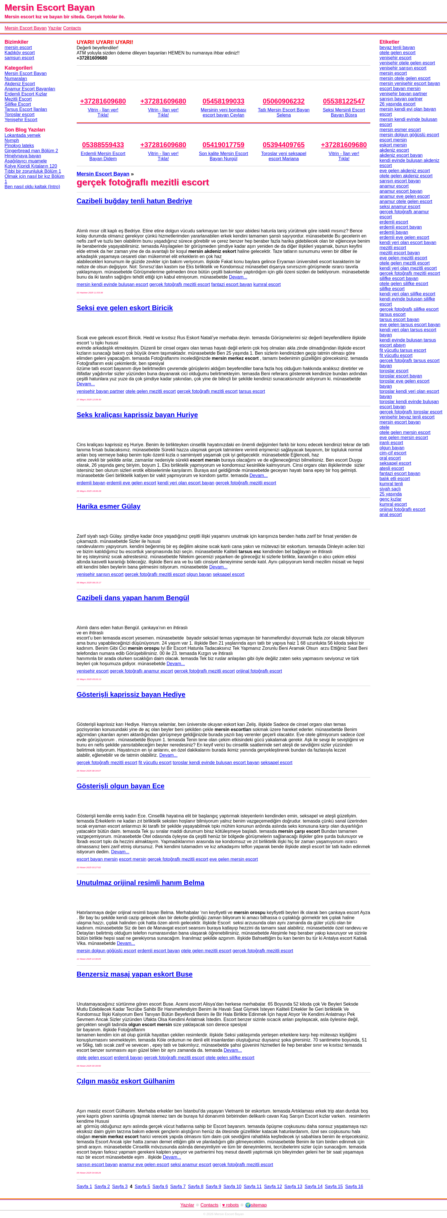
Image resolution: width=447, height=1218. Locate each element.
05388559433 (103, 145)
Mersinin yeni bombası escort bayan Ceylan (223, 112)
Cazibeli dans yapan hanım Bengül (133, 598)
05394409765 (284, 145)
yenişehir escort (93, 671)
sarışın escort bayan (97, 1164)
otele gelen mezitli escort (150, 391)
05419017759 (224, 145)
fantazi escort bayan (231, 284)
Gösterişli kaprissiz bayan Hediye (131, 694)
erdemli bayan (91, 482)
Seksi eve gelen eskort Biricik (125, 308)
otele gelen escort (95, 1057)
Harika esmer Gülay (109, 506)
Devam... (238, 277)
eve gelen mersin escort (234, 859)
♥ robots (230, 1205)
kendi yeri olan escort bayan (186, 482)
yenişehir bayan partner (100, 391)
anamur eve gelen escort (144, 1164)
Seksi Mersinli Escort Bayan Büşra (344, 112)
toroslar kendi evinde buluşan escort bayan (216, 762)
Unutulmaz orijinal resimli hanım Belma (140, 882)
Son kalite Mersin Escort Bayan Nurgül (223, 156)
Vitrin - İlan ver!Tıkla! (103, 112)
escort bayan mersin (97, 859)
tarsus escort (252, 391)
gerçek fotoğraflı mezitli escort (179, 284)
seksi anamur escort (190, 1164)
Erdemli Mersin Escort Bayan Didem (103, 156)
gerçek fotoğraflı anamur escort (141, 671)
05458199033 (224, 101)
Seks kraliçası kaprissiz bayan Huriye (137, 415)
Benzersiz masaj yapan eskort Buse (135, 974)
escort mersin (132, 859)
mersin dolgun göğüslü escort (106, 950)
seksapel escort (228, 574)
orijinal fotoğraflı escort (259, 671)
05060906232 (284, 101)
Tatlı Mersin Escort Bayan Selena (284, 112)
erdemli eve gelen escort (131, 482)
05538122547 (344, 101)
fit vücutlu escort (155, 762)
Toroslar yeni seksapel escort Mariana (283, 156)
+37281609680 (103, 101)
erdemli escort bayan (158, 950)
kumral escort (267, 284)
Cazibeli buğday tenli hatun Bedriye (134, 201)
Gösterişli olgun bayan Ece (120, 786)
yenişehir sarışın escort (100, 574)
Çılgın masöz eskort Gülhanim (126, 1081)
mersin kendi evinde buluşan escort (112, 284)
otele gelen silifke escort (230, 1057)
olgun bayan (199, 574)
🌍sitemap (256, 1205)
